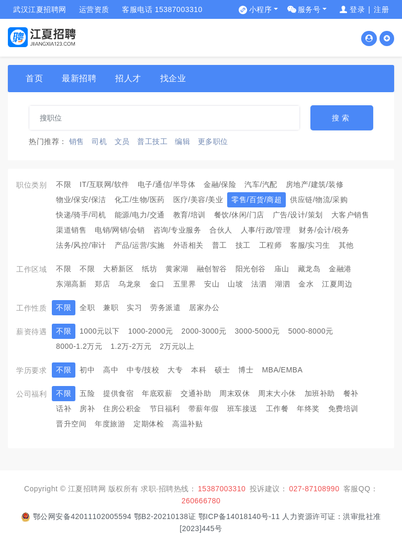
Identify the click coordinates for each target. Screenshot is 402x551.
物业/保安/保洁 (81, 199)
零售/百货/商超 (256, 199)
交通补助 (196, 393)
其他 (346, 245)
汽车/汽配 (260, 184)
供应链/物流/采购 (319, 199)
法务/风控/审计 (81, 245)
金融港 (340, 269)
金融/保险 (220, 184)
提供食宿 (118, 393)
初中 (87, 370)
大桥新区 (118, 269)
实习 (134, 307)
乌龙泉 (129, 284)
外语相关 (188, 245)
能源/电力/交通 (140, 215)
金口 (157, 284)
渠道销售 (71, 230)
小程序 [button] (260, 9)
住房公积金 (122, 408)
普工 (219, 245)
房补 (87, 408)
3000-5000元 (257, 331)
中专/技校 (143, 370)
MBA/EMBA (282, 370)
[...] (164, 118)
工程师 (270, 245)
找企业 (173, 78)
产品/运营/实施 (140, 245)
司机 (99, 141)
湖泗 (282, 284)
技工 (243, 245)
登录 (357, 9)
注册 (381, 9)
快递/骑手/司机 (81, 215)
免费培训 (343, 408)
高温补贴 (187, 424)
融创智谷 (212, 269)
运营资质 (94, 9)
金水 (306, 284)
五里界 (184, 284)
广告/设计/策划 (298, 215)
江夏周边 (337, 284)
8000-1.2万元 (79, 346)
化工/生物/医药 (140, 199)
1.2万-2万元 (130, 346)
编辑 (182, 141)
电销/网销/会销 (120, 230)
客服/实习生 (310, 245)
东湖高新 (71, 284)
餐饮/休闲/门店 (239, 215)
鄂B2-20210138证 (165, 516)
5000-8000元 (310, 331)
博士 (245, 370)
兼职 (110, 307)
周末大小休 (277, 393)
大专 (175, 370)
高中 (110, 370)
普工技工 (152, 141)
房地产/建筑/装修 (314, 184)
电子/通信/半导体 (166, 184)
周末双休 (234, 393)
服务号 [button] (309, 9)
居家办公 (204, 307)
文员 (122, 141)
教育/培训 (189, 215)
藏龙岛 (309, 269)
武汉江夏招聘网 (39, 9)
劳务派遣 (165, 307)
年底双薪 (157, 393)
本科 (198, 370)
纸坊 (149, 269)
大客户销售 (350, 215)
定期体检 (148, 424)
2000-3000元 (204, 331)
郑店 (102, 284)
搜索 (342, 118)
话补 (63, 408)
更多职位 (213, 141)
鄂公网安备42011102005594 (82, 516)
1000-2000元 (150, 331)
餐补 (351, 393)
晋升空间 (71, 424)
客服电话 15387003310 (162, 9)
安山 (211, 284)
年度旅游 (110, 424)
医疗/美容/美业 (198, 199)
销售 (76, 141)
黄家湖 (176, 269)
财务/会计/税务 (324, 230)
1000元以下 (100, 331)
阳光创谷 (251, 269)
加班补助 (320, 393)
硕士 (222, 370)
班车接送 (242, 408)
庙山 (281, 269)
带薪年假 (203, 408)
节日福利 (165, 408)
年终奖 (308, 408)
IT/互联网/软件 (104, 184)
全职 (87, 307)
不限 (63, 184)
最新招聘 (79, 78)
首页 (34, 78)
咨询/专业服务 (177, 230)
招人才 (128, 78)
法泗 (258, 284)
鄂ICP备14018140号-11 (240, 516)
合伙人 (220, 230)
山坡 (235, 284)
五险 (87, 393)
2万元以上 (177, 346)
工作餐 (277, 408)
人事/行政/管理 (266, 230)
